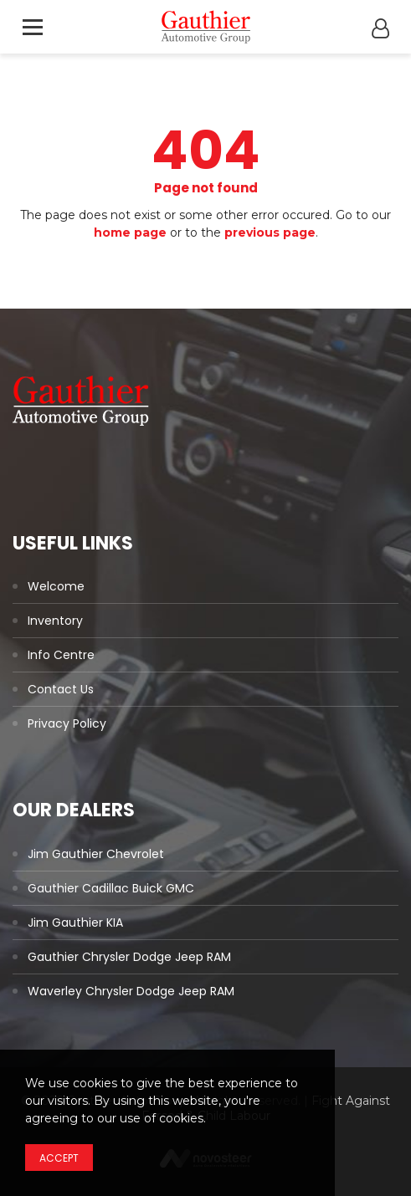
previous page (270, 232)
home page (130, 232)
